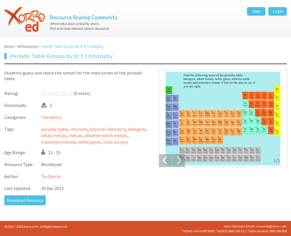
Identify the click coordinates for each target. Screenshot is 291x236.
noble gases (89, 142)
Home (9, 46)
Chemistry (51, 117)
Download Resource (25, 200)
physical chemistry (108, 129)
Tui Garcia (50, 176)
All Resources (27, 46)
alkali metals (54, 135)
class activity (115, 142)
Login (278, 11)
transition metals (58, 142)
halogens (137, 129)
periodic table (54, 129)
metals (76, 135)
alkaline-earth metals (106, 135)
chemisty (79, 129)
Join (256, 11)
